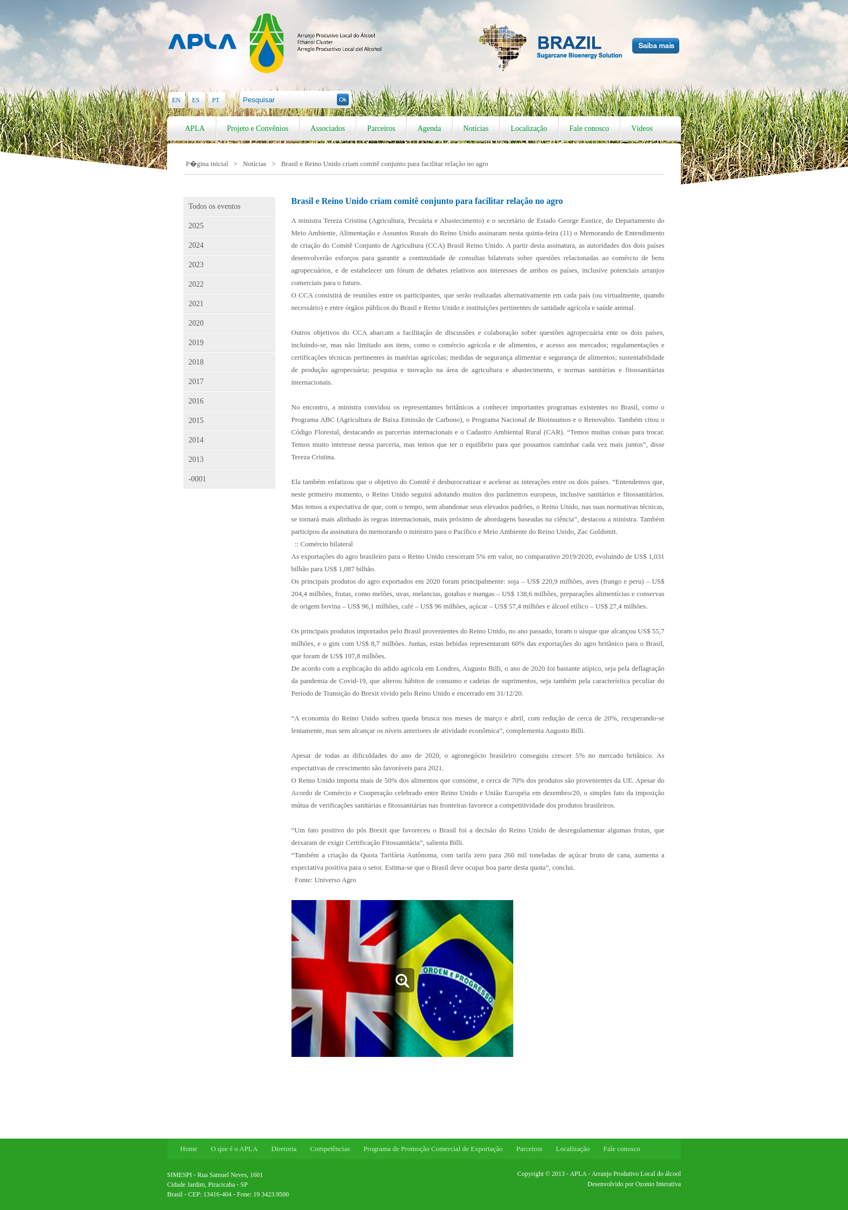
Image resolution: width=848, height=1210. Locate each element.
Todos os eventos (215, 206)
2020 (196, 323)
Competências (330, 1149)
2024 (196, 245)
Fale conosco (589, 128)
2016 (196, 401)
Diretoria (283, 1149)
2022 (196, 284)
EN (176, 100)
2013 (196, 459)
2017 (196, 382)
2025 (196, 226)
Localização (529, 128)
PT (216, 100)
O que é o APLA (234, 1149)
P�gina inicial (207, 164)
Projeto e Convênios (258, 128)
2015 (196, 420)
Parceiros (381, 128)
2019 (196, 343)
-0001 (198, 479)
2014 (196, 440)
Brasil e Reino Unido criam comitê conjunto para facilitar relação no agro (384, 164)
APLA (195, 128)
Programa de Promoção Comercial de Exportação (432, 1149)
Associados (327, 128)
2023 (196, 265)
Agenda (429, 128)
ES (196, 100)
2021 (196, 304)
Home (188, 1149)
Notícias (476, 128)
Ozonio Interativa (658, 1184)
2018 (196, 362)
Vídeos (642, 128)
